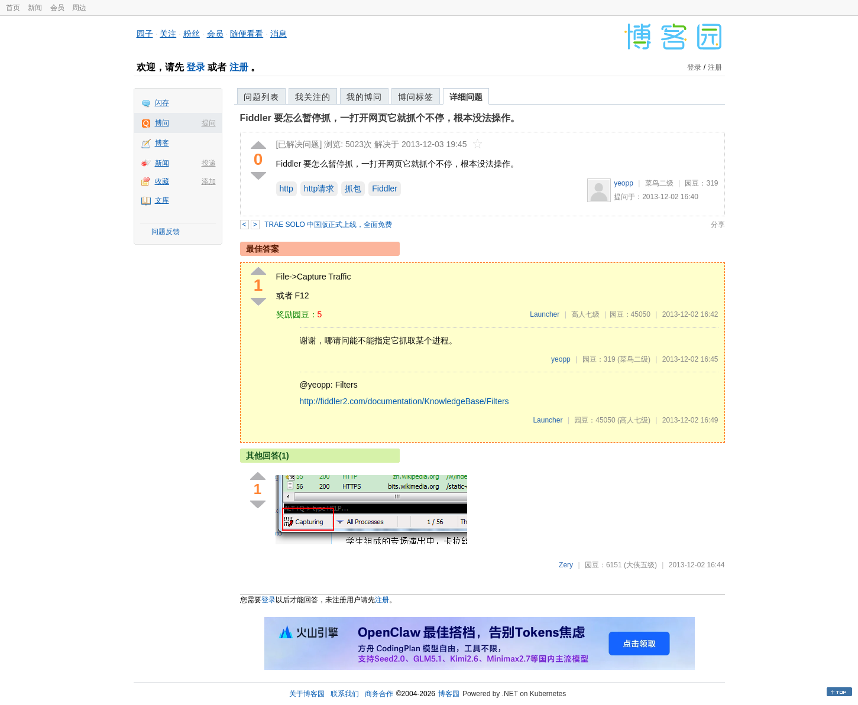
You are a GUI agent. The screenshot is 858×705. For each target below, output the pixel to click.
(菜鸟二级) (633, 359)
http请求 (319, 188)
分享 (718, 224)
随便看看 (246, 33)
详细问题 (466, 97)
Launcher (544, 314)
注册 (238, 67)
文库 (162, 200)
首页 (13, 8)
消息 (278, 33)
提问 (209, 123)
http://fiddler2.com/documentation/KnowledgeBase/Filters (404, 401)
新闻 (35, 8)
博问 (162, 123)
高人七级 (585, 314)
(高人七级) (633, 420)
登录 (195, 67)
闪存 (162, 103)
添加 (209, 181)
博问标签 (415, 97)
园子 (145, 33)
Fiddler (384, 188)
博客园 (448, 694)
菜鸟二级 (659, 183)
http (286, 188)
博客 (162, 143)
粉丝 (191, 33)
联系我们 (345, 694)
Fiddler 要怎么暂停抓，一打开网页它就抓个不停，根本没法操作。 (380, 118)
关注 (168, 33)
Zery (566, 565)
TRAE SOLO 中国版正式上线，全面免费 (328, 224)
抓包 (353, 188)
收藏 (162, 181)
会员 (57, 8)
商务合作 (379, 694)
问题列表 (261, 97)
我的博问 (364, 97)
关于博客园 (307, 694)
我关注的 (313, 97)
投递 (209, 163)
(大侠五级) (640, 565)
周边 (79, 8)
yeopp (623, 183)
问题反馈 (165, 232)
